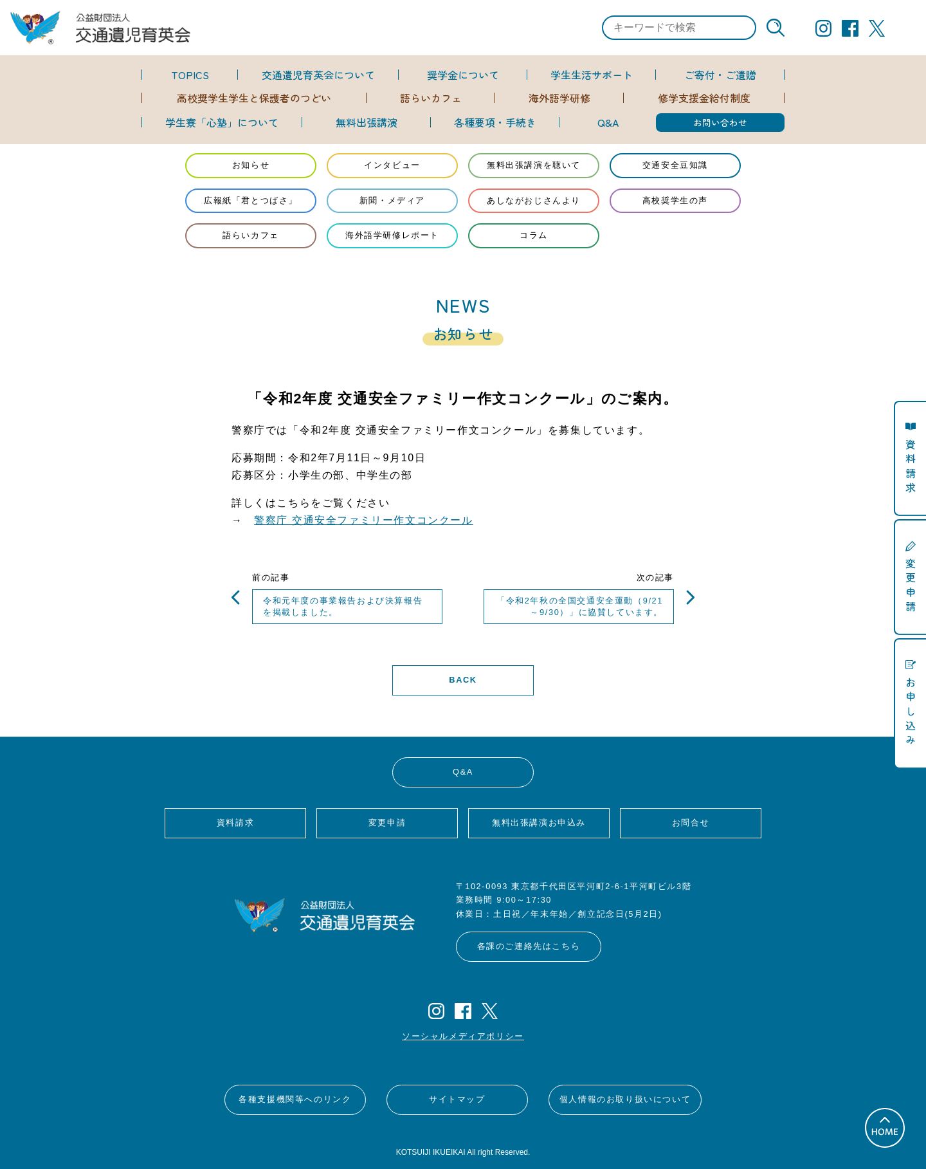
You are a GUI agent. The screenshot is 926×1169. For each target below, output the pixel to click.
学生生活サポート (591, 74)
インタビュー (392, 165)
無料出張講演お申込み (539, 822)
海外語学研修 (559, 98)
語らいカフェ (431, 98)
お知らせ (250, 165)
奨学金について (463, 74)
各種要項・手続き (495, 122)
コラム (534, 235)
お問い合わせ (720, 122)
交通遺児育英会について (318, 74)
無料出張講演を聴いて (534, 165)
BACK (463, 680)
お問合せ (690, 822)
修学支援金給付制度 (704, 98)
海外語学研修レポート (392, 235)
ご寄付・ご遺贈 (720, 74)
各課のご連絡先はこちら (529, 946)
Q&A (608, 122)
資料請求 (235, 822)
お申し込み (910, 710)
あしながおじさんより (534, 200)
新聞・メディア (392, 200)
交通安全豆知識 (675, 165)
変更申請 (387, 822)
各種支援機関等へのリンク (295, 1099)
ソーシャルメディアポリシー (463, 1036)
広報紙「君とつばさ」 (251, 200)
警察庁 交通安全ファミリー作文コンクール (363, 520)
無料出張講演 (366, 122)
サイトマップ (457, 1099)
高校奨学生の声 (675, 200)
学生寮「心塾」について (221, 122)
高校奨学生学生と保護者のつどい (254, 98)
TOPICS (190, 74)
